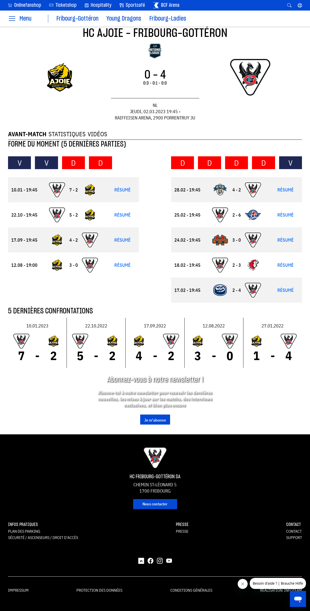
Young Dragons (124, 19)
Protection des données (99, 590)
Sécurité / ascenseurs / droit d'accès (43, 537)
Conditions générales (191, 590)
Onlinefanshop (24, 5)
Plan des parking (24, 531)
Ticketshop (63, 5)
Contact (294, 531)
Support (294, 537)
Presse (182, 531)
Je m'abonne (155, 420)
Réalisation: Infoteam (281, 590)
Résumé (122, 190)
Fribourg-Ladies (167, 19)
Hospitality (98, 5)
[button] (300, 5)
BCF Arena (166, 5)
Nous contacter (155, 503)
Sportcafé (132, 5)
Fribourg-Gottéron (77, 19)
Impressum (18, 590)
